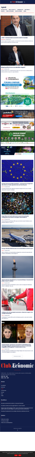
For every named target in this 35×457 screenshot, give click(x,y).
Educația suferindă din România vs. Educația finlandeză (12, 403)
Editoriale (27, 9)
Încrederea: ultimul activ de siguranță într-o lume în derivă (13, 405)
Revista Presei (18, 11)
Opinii (2, 69)
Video (24, 11)
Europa (3, 11)
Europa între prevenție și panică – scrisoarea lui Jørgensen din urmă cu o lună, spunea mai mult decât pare (17, 184)
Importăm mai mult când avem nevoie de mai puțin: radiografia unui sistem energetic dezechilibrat (15, 216)
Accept (16, 455)
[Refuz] (33, 454)
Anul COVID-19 (11, 9)
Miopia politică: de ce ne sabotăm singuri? (13, 67)
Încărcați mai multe (17, 356)
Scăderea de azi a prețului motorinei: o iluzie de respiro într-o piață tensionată (17, 313)
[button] (24, 2)
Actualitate (4, 9)
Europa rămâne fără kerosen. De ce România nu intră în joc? (17, 248)
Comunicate (20, 9)
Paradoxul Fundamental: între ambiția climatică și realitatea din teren (15, 411)
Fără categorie (10, 11)
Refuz (20, 455)
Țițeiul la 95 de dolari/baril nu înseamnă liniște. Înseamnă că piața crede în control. (17, 280)
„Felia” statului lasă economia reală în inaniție (14, 37)
